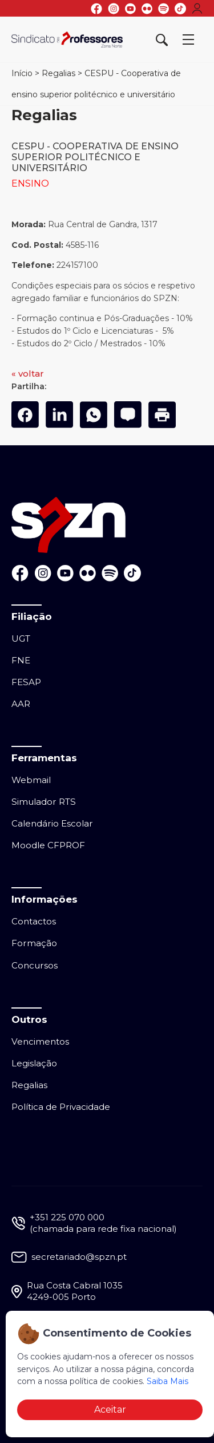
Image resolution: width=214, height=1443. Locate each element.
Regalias (58, 73)
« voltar (27, 373)
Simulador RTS (43, 801)
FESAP (26, 682)
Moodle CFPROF (48, 845)
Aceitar (110, 1409)
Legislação (34, 1063)
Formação (34, 943)
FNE (20, 660)
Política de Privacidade (60, 1106)
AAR (20, 703)
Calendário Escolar (52, 823)
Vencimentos (40, 1041)
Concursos (34, 965)
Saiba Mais (167, 1381)
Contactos (33, 921)
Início (22, 73)
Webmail (31, 779)
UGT (20, 638)
